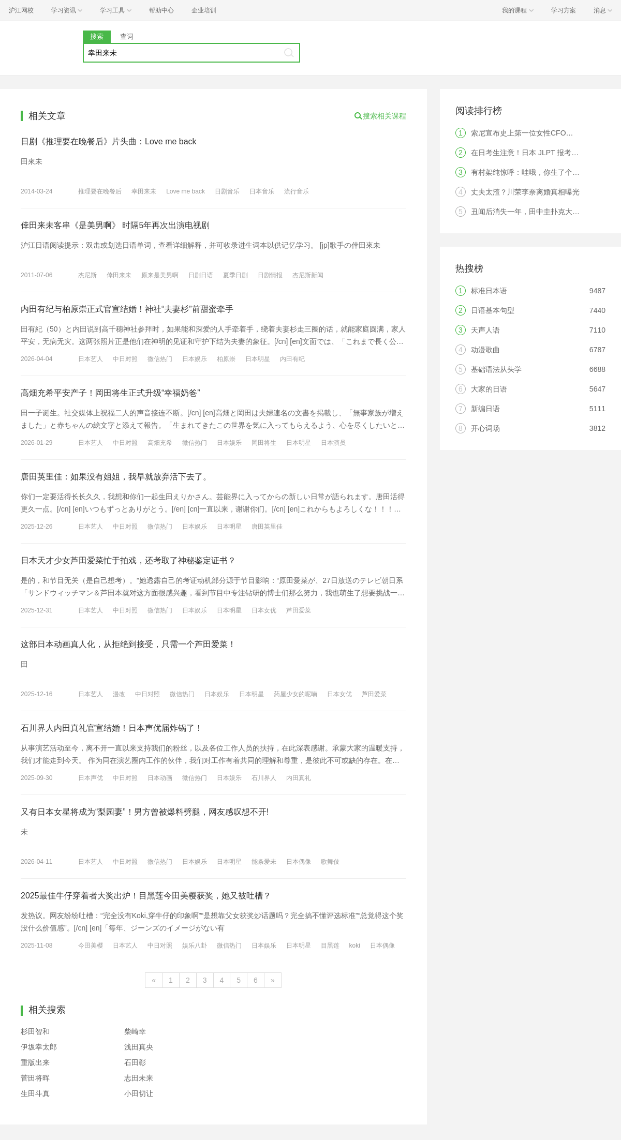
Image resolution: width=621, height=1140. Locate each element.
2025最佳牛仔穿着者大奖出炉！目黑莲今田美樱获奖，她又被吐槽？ (146, 895)
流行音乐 (296, 191)
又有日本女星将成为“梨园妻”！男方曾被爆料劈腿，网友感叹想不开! (145, 811)
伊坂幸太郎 (39, 1047)
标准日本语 (489, 291)
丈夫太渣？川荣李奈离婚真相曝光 (525, 192)
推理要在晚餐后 (100, 191)
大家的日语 (489, 389)
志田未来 (138, 1078)
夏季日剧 (235, 275)
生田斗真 (35, 1093)
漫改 (119, 694)
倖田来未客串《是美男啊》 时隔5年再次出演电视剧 (115, 225)
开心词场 (485, 428)
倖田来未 (119, 275)
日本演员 (333, 442)
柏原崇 (226, 359)
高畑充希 (159, 442)
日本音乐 (261, 191)
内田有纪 (292, 359)
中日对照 (125, 359)
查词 (127, 36)
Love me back (185, 191)
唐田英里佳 (267, 526)
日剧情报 (270, 275)
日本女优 (264, 610)
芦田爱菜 (298, 610)
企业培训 (203, 10)
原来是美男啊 (160, 275)
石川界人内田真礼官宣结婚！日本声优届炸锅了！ (112, 728)
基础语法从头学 (496, 369)
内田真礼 (298, 778)
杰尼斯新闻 (307, 275)
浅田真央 (138, 1047)
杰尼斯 (87, 275)
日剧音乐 (227, 191)
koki (354, 945)
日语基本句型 (492, 310)
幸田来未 (143, 191)
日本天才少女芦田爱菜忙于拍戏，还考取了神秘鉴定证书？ (128, 560)
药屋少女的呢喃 (295, 694)
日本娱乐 (194, 359)
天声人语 (485, 330)
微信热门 (159, 359)
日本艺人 (90, 359)
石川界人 (264, 778)
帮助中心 (161, 10)
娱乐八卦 (194, 945)
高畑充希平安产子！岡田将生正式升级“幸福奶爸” (110, 392)
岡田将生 (264, 442)
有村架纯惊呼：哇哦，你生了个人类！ (532, 172)
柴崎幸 (135, 1031)
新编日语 (485, 408)
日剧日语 (200, 275)
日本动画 (159, 778)
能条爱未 (264, 861)
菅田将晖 (35, 1078)
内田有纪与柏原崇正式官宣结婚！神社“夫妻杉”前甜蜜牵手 (127, 309)
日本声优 (90, 778)
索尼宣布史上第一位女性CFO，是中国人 (536, 133)
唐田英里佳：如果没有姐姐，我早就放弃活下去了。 (116, 476)
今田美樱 (90, 945)
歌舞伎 (330, 861)
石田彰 (135, 1062)
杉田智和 (35, 1031)
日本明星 (257, 359)
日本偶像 (298, 861)
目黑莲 (330, 945)
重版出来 (35, 1062)
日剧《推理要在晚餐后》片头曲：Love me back (109, 141)
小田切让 (138, 1093)
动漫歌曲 (485, 350)
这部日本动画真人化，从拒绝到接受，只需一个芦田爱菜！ (128, 644)
